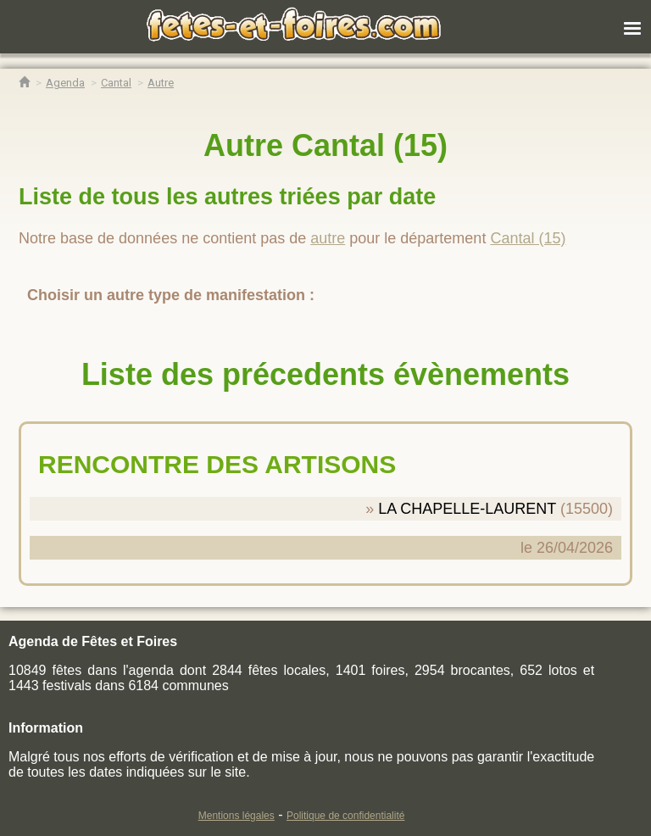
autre (327, 238)
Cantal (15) (527, 238)
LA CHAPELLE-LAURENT (467, 508)
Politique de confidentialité (345, 816)
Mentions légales (236, 816)
